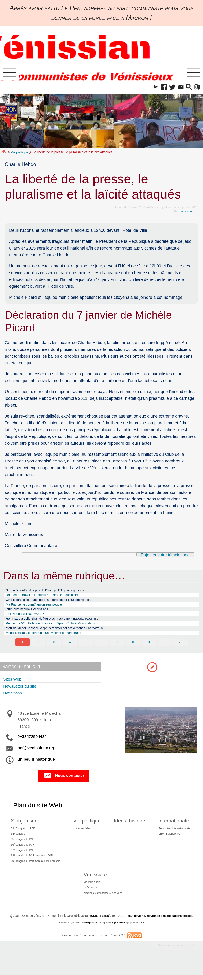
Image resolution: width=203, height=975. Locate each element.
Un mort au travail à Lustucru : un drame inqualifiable (48, 597)
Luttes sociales (85, 837)
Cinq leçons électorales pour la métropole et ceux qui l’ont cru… (56, 602)
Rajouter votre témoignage (164, 556)
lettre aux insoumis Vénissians (30, 613)
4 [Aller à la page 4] (70, 649)
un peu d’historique (36, 767)
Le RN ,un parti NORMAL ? (27, 619)
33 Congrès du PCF (23, 837)
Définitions (13, 700)
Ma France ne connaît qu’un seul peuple (38, 608)
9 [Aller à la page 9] (149, 649)
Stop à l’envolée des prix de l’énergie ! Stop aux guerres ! (51, 592)
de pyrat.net (92, 937)
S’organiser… (25, 829)
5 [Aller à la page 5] (85, 649)
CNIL (93, 930)
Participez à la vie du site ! (176, 960)
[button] (150, 87)
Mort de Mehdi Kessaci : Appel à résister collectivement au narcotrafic (61, 635)
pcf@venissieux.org (37, 756)
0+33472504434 (32, 744)
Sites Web (13, 686)
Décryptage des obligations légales (168, 930)
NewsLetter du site (22, 693)
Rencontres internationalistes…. (176, 837)
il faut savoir (134, 930)
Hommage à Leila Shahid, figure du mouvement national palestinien (59, 624)
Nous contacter (63, 784)
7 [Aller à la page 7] (117, 649)
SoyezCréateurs (119, 937)
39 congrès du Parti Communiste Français (37, 873)
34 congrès (17, 843)
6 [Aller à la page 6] (101, 649)
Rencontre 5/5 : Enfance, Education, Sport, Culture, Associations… (59, 629)
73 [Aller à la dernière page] (181, 649)
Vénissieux (93, 887)
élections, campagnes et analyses (103, 907)
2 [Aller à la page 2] (38, 649)
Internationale (170, 829)
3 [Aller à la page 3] (54, 649)
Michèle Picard (188, 212)
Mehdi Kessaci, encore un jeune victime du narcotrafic (49, 640)
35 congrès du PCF (23, 849)
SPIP (141, 937)
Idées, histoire (129, 829)
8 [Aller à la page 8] (133, 649)
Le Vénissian (89, 901)
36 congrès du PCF (23, 855)
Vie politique (19, 153)
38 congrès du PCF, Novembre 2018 (34, 867)
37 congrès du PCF (23, 861)
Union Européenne (167, 843)
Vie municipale (90, 895)
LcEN (104, 930)
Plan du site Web (38, 813)
